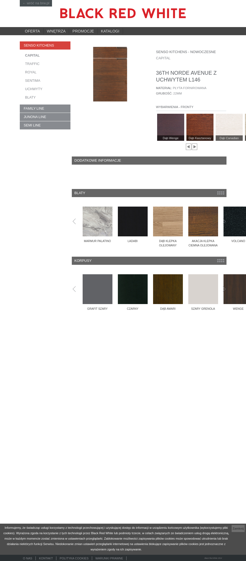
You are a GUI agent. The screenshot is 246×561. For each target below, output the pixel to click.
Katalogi (110, 31)
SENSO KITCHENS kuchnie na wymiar (42, 47)
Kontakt (46, 558)
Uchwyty (34, 89)
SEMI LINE (32, 125)
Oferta (32, 31)
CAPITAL (32, 55)
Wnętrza (56, 31)
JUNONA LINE (35, 117)
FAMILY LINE (34, 108)
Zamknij (238, 528)
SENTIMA (32, 81)
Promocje (83, 31)
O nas (27, 558)
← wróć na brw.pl (36, 3)
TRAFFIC (32, 64)
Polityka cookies (74, 558)
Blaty (30, 97)
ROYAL (31, 72)
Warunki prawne (109, 558)
